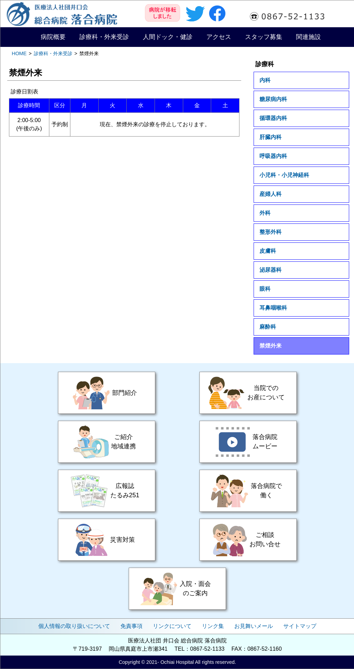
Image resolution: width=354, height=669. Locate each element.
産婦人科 (270, 194)
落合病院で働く (248, 490)
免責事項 (131, 626)
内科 (265, 80)
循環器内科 (273, 118)
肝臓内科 (270, 137)
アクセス (218, 36)
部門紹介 (106, 392)
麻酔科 (267, 327)
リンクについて (172, 626)
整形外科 (270, 232)
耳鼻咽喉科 (273, 308)
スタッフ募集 (263, 36)
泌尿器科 (270, 270)
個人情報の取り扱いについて (74, 626)
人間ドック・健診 (168, 36)
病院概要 (53, 36)
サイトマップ (299, 626)
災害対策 (106, 539)
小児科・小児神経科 (284, 175)
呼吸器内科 (273, 156)
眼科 (265, 289)
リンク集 (213, 626)
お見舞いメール (253, 626)
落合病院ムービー (248, 441)
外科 (265, 213)
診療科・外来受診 (104, 36)
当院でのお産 (248, 392)
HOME (19, 53)
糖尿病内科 (273, 99)
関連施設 (308, 36)
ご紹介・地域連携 (106, 441)
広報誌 (106, 490)
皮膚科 (267, 251)
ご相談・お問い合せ (248, 539)
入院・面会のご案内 (177, 588)
